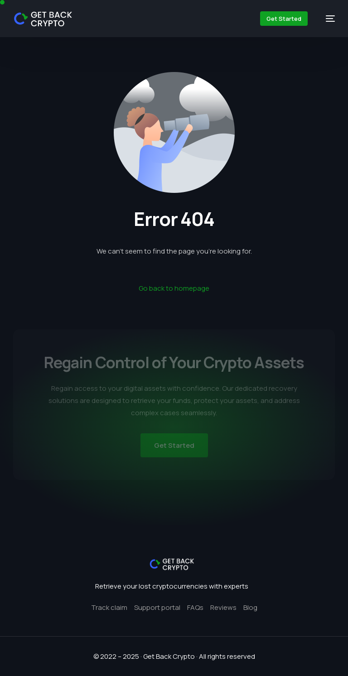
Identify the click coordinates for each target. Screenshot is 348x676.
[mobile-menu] (326, 19)
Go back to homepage (174, 288)
